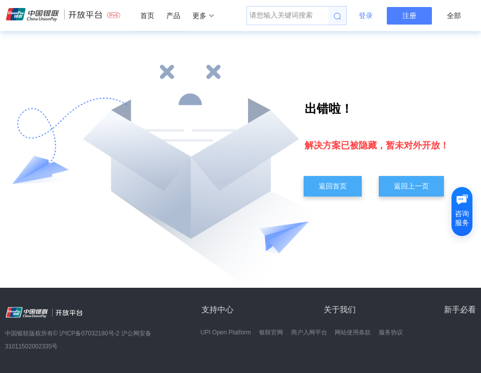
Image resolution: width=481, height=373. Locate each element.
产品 (173, 16)
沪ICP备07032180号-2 (89, 333)
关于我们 (340, 309)
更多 (203, 16)
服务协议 (391, 332)
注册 (409, 16)
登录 (366, 16)
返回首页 (333, 186)
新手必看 (460, 309)
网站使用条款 (353, 332)
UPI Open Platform (225, 332)
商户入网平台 (309, 332)
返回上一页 (411, 186)
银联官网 (271, 332)
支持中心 (217, 309)
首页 (147, 16)
